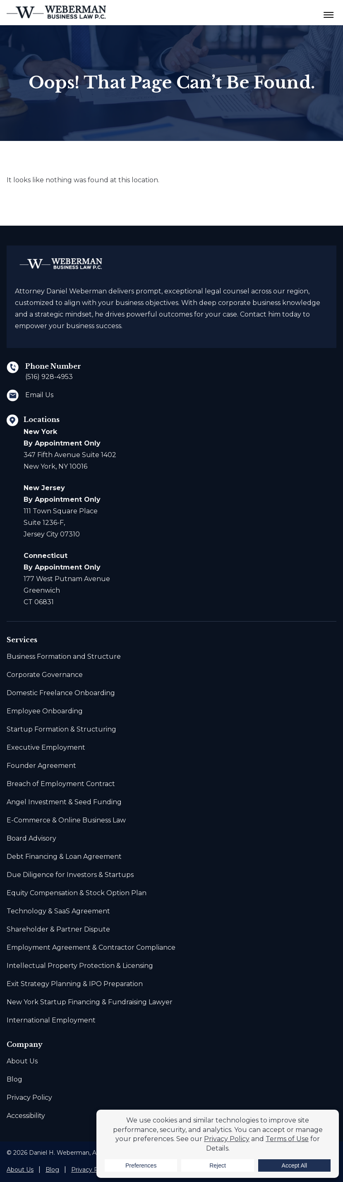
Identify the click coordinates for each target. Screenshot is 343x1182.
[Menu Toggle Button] (328, 12)
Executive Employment (46, 747)
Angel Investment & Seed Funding (64, 802)
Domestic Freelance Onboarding (61, 693)
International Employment (51, 1020)
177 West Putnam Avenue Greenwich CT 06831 (67, 579)
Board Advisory (31, 838)
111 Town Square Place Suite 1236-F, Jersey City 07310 (62, 511)
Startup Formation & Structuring (61, 729)
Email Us (39, 395)
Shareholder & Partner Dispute (58, 929)
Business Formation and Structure (64, 656)
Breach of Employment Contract (61, 784)
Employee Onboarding (45, 711)
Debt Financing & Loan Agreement (64, 856)
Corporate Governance (45, 675)
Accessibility (26, 1116)
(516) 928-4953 (49, 377)
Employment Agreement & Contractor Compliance (91, 947)
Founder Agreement (41, 766)
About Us (22, 1061)
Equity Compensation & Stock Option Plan (76, 893)
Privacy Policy (29, 1097)
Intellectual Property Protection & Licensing (80, 966)
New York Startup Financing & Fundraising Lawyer (90, 1002)
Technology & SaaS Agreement (58, 911)
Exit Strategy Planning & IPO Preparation (75, 984)
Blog (14, 1079)
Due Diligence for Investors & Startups (70, 875)
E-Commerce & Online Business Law (66, 820)
